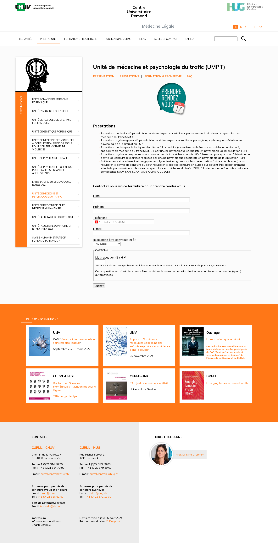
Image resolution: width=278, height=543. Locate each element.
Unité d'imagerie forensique (50, 111)
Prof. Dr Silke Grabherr (190, 454)
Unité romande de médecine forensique (50, 101)
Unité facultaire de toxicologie (53, 217)
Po (260, 27)
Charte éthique (41, 525)
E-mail (97, 229)
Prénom (98, 207)
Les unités (25, 38)
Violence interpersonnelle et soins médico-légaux (74, 341)
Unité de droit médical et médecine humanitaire (48, 207)
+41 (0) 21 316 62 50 (50, 496)
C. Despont (113, 521)
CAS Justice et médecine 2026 (149, 383)
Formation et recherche (80, 38)
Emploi (190, 38)
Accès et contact (165, 38)
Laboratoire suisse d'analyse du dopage (51, 183)
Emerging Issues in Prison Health (227, 383)
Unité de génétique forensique (52, 131)
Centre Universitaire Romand (139, 11)
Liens (142, 38)
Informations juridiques (46, 521)
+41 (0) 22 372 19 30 (98, 496)
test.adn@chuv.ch (51, 506)
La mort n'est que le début (223, 339)
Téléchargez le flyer (65, 396)
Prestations (48, 38)
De (245, 27)
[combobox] (97, 222)
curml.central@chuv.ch (55, 474)
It (250, 27)
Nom (96, 196)
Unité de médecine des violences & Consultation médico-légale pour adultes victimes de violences (53, 145)
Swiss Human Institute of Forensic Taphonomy (49, 239)
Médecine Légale (158, 26)
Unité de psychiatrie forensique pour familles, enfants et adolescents (53, 170)
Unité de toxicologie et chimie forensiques (51, 121)
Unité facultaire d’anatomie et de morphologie (51, 227)
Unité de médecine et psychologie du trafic (47, 195)
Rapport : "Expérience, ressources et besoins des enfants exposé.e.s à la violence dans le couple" (150, 344)
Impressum (39, 518)
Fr (235, 27)
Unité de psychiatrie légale (50, 158)
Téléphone (100, 218)
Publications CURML (118, 38)
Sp (254, 27)
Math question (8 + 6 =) (110, 257)
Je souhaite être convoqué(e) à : (114, 240)
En (240, 27)
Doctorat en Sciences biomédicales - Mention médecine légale (74, 386)
